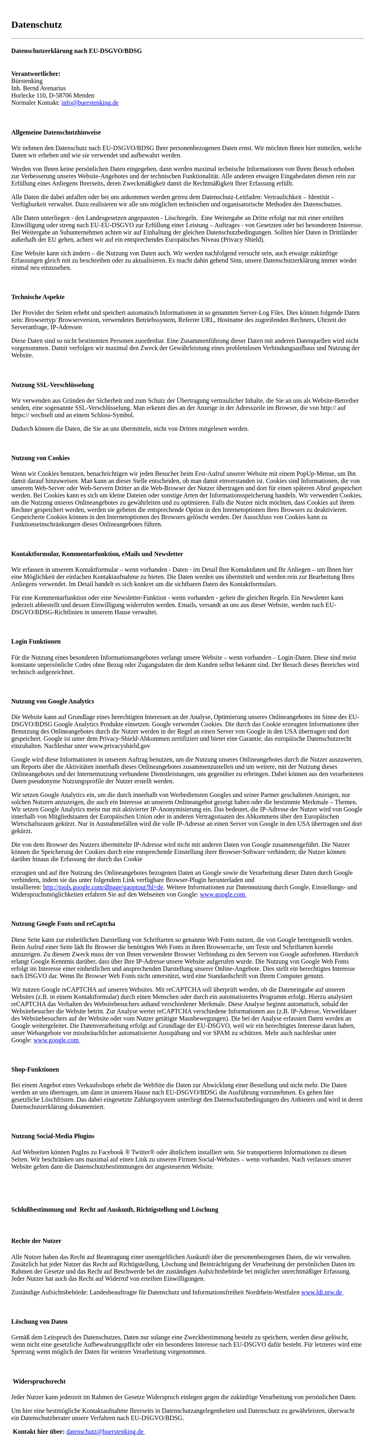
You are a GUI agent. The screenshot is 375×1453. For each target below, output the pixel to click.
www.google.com (222, 894)
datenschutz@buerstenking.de (105, 1431)
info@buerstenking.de (89, 102)
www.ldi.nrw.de (322, 1292)
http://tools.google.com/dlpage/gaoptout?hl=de (103, 887)
